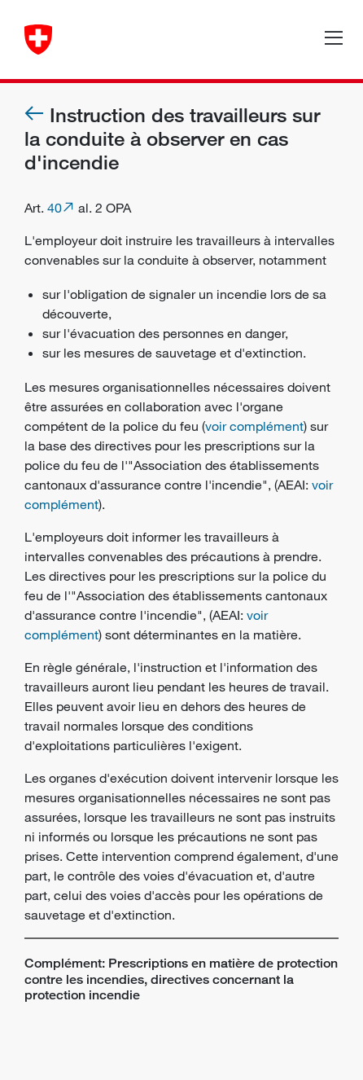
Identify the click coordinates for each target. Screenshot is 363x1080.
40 (54, 208)
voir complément (254, 426)
